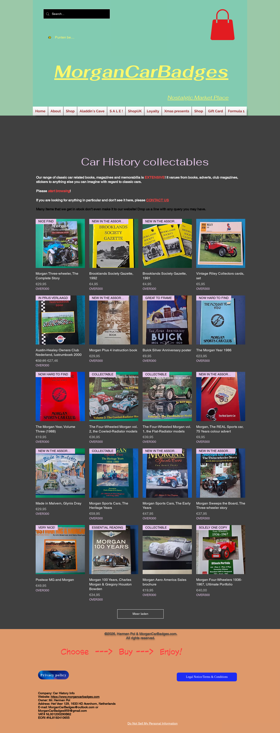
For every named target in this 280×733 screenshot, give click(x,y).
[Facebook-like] (59, 635)
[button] (222, 24)
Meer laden (140, 613)
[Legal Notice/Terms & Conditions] (207, 677)
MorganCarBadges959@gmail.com (62, 710)
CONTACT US (157, 200)
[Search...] (76, 14)
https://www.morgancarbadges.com (75, 696)
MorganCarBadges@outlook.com (71, 707)
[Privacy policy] (53, 675)
